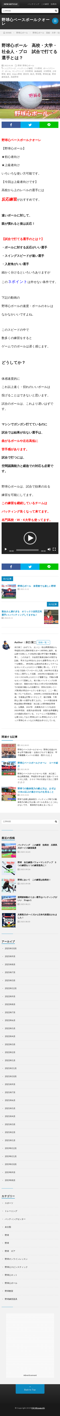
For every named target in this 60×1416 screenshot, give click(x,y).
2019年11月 (11, 1156)
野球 (20, 65)
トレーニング (11, 1211)
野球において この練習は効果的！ (34, 879)
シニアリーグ (10, 68)
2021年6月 (10, 1100)
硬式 (9, 74)
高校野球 (14, 77)
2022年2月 (10, 1052)
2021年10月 (11, 1076)
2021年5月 (10, 1108)
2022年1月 (10, 1060)
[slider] (27, 550)
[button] (30, 538)
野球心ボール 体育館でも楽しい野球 (37, 586)
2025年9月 (10, 956)
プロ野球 (38, 68)
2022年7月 (10, 1012)
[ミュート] (49, 549)
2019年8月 (10, 1180)
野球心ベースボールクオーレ (26, 21)
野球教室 (9, 1291)
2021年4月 (10, 1116)
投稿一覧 (42, 642)
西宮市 (26, 74)
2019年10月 (11, 1164)
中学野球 (29, 71)
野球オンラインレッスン (16, 1259)
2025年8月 (10, 964)
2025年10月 (11, 948)
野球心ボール (28, 65)
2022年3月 (10, 1044)
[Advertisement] (30, 1343)
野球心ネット (11, 1275)
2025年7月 (10, 972)
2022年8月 (10, 1004)
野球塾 (38, 74)
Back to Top (30, 1389)
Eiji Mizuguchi (38, 1408)
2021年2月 (10, 1132)
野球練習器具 (11, 1299)
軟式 (32, 74)
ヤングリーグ (18, 71)
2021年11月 (11, 1068)
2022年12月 (11, 988)
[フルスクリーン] (54, 549)
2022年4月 (10, 1036)
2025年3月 (10, 980)
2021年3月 (10, 1124)
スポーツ (9, 1203)
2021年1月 (10, 1140)
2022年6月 (10, 1020)
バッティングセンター (15, 1219)
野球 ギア (10, 1251)
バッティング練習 (25, 68)
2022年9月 (10, 996)
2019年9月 (10, 1172)
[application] (30, 538)
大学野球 (47, 71)
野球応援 (47, 74)
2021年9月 (10, 1084)
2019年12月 (11, 1148)
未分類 (8, 1227)
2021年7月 (10, 1092)
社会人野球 (17, 74)
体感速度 (38, 71)
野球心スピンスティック (16, 1267)
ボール (8, 71)
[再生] (5, 549)
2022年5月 (10, 1028)
